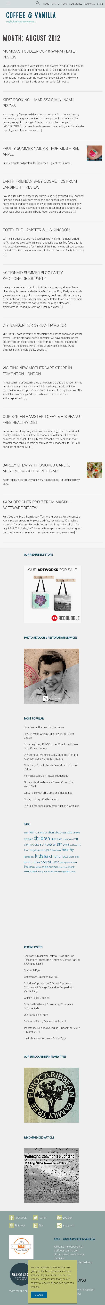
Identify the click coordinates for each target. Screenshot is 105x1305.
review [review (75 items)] (37, 867)
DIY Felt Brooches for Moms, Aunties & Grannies (51, 805)
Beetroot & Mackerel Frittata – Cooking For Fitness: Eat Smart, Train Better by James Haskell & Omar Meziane (52, 959)
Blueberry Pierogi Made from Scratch (45, 1021)
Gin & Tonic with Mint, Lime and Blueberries (48, 792)
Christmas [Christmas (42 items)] (67, 839)
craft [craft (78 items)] (75, 839)
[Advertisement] (52, 909)
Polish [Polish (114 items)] (28, 867)
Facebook (21, 1217)
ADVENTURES (76, 4)
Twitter (42, 1217)
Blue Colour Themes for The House (44, 727)
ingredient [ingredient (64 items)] (29, 856)
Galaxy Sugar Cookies (36, 997)
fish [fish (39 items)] (79, 845)
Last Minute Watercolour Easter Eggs (45, 1038)
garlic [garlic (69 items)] (48, 850)
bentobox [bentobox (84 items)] (55, 832)
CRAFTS (55, 4)
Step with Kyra (32, 970)
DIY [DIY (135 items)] (59, 844)
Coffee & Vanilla (31, 15)
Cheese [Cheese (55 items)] (76, 832)
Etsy (41, 1225)
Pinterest (20, 1225)
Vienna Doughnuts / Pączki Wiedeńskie (46, 775)
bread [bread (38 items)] (63, 833)
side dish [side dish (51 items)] (62, 867)
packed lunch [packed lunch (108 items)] (50, 862)
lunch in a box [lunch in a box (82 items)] (32, 862)
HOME (46, 4)
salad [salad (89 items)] (44, 867)
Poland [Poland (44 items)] (74, 862)
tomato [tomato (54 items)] (57, 871)
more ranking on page (26, 1291)
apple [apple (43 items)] (26, 833)
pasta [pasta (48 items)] (67, 862)
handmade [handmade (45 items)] (56, 850)
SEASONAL (90, 4)
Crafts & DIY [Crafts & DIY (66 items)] (39, 844)
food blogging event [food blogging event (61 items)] (34, 850)
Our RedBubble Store (36, 1014)
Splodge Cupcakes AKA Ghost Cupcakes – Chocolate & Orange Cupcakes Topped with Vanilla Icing (49, 987)
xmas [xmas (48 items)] (73, 871)
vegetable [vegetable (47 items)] (65, 871)
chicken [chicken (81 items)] (28, 839)
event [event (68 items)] (66, 844)
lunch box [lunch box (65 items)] (74, 856)
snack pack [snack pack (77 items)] (30, 871)
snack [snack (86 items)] (71, 867)
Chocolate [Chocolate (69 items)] (56, 839)
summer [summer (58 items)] (48, 871)
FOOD (64, 4)
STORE (100, 4)
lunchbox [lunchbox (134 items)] (61, 856)
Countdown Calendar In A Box (41, 976)
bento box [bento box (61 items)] (43, 832)
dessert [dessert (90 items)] (51, 844)
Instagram (68, 1225)
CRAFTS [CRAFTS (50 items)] (28, 845)
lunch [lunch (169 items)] (48, 856)
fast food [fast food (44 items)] (73, 845)
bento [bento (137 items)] (33, 832)
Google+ (67, 1217)
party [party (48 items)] (62, 862)
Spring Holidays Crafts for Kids (41, 799)
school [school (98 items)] (53, 867)
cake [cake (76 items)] (69, 832)
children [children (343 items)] (42, 838)
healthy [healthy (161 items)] (68, 850)
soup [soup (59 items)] (40, 871)
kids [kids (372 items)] (39, 856)
